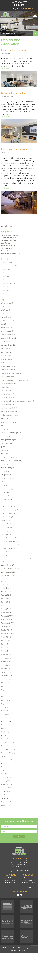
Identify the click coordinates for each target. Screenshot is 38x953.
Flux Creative (23, 950)
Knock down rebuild (8, 245)
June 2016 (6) (5, 728)
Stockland (5, 348)
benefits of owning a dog (10, 568)
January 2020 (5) (6, 619)
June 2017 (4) (5, 700)
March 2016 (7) (6, 739)
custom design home (9, 510)
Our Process (28, 880)
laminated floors (7, 397)
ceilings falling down (8, 538)
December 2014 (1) (7, 788)
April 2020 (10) (6, 609)
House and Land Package (11, 433)
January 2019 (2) (6, 662)
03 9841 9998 (20, 2)
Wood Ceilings (7, 303)
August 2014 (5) (6, 802)
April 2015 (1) (5, 774)
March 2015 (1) (6, 777)
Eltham (4, 482)
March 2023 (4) (6, 588)
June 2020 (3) (5, 602)
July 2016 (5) (5, 725)
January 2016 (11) (7, 746)
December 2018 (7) (7, 665)
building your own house (10, 545)
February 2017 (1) (7, 714)
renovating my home (9, 369)
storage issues (6, 341)
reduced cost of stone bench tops (13, 373)
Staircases (6, 355)
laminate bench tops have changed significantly (17, 401)
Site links (28, 875)
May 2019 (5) (5, 647)
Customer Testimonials (8, 238)
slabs (3, 362)
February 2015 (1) (7, 781)
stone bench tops (8, 345)
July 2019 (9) (5, 640)
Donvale (5, 492)
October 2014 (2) (6, 795)
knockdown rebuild (9, 408)
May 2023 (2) (5, 584)
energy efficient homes (9, 478)
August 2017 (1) (6, 693)
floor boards (6, 454)
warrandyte (6, 317)
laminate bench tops (8, 404)
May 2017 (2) (5, 704)
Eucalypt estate (7, 471)
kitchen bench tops (9, 422)
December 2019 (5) (7, 623)
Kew (3, 426)
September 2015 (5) (7, 760)
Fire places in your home (14, 149)
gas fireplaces (6, 443)
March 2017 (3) (6, 711)
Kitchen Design (7, 419)
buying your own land (9, 541)
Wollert (4, 306)
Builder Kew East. (6, 262)
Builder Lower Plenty (8, 276)
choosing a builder (8, 534)
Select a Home (10, 880)
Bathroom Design (8, 572)
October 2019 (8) (6, 630)
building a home (8, 548)
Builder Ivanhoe (6, 280)
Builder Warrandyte (7, 273)
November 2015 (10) (8, 753)
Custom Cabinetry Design (10, 513)
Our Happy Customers (28, 882)
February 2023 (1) (7, 591)
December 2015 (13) (8, 749)
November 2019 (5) (7, 626)
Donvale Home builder (13, 93)
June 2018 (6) (5, 686)
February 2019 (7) (7, 658)
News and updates (7, 251)
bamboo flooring (7, 575)
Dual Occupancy (6, 243)
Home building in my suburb (10, 235)
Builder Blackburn (7, 269)
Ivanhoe (4, 429)
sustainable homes (8, 334)
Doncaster (5, 496)
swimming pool (7, 331)
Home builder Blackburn (14, 50)
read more (5, 68)
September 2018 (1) (7, 676)
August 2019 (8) (6, 637)
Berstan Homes (8, 565)
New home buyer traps (8, 248)
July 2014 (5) (5, 805)
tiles (3, 324)
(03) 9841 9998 (21, 865)
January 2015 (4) (6, 784)
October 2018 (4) (6, 672)
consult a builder (8, 524)
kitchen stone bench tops (10, 415)
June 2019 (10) (6, 644)
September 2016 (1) (7, 718)
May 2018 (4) (5, 690)
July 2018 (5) (5, 683)
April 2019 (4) (5, 651)
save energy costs (8, 366)
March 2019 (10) (6, 654)
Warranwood (6, 313)
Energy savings (7, 475)
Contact (28, 887)
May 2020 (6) (5, 605)
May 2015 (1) (5, 770)
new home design (8, 383)
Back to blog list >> (7, 226)
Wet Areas (5, 310)
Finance (4, 464)
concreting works (8, 531)
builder (5, 552)
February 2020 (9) (7, 616)
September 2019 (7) (7, 633)
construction (7, 527)
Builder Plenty (5, 290)
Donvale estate (7, 489)
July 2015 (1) (5, 767)
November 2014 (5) (7, 791)
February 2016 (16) (7, 742)
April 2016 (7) (5, 735)
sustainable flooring (8, 338)
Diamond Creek (7, 503)
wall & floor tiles (7, 320)
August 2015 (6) (6, 763)
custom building (7, 517)
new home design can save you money (15, 380)
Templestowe (6, 327)
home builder (7, 436)
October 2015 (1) (6, 756)
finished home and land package (12, 461)
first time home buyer (9, 457)
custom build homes (9, 520)
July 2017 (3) (5, 697)
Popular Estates (10, 878)
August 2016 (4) (6, 721)
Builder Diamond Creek (9, 283)
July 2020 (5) (5, 598)
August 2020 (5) (6, 595)
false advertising (7, 468)
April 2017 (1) (5, 707)
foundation (5, 450)
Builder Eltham (6, 287)
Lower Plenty (6, 387)
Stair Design (6, 352)
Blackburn (5, 555)
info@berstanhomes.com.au (19, 867)
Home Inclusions (10, 882)
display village (6, 499)
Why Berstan (28, 878)
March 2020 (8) (6, 612)
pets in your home (8, 376)
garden (4, 447)
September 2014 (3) (7, 798)
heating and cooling (8, 440)
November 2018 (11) (8, 669)
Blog (28, 885)
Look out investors (8, 390)
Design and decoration (8, 240)
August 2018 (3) (6, 679)
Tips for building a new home (10, 253)
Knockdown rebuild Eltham (10, 266)
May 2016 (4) (5, 732)
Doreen (4, 485)
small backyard (7, 359)
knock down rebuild (9, 411)
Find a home (10, 875)
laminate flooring (7, 394)
